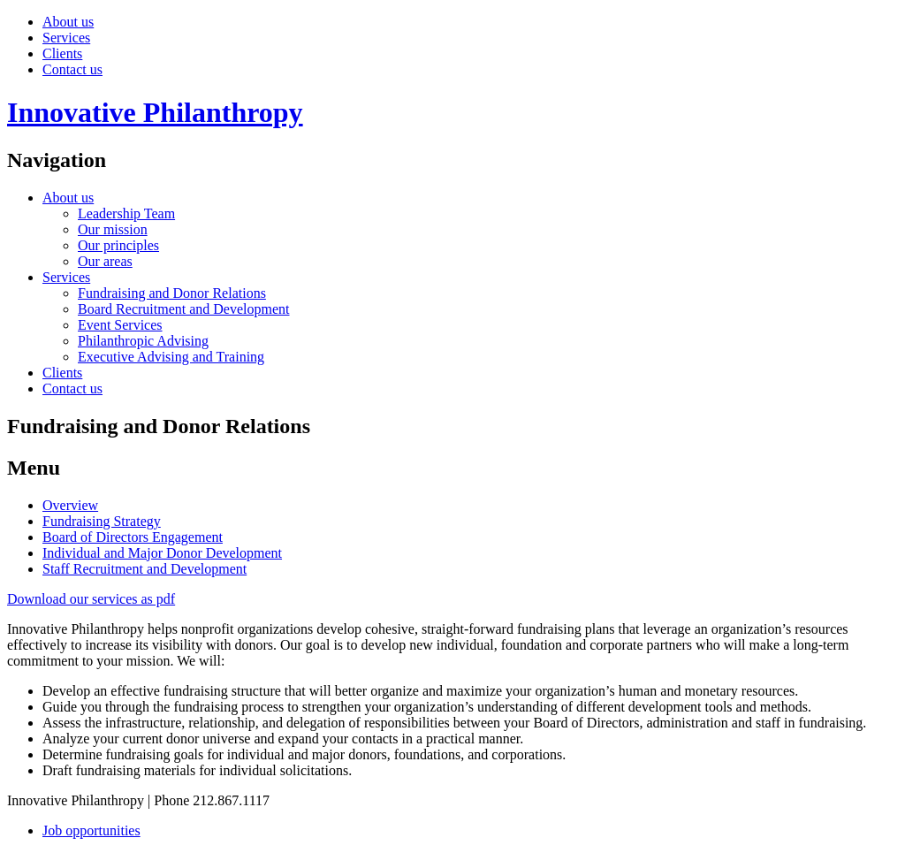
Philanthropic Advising (143, 340)
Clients (62, 53)
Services (66, 37)
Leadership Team (126, 213)
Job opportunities (91, 830)
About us (68, 21)
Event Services (120, 324)
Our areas (105, 261)
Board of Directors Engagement (132, 537)
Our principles (118, 245)
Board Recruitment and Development (183, 308)
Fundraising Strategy (101, 521)
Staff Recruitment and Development (144, 568)
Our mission (113, 229)
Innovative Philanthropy (155, 112)
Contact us (72, 69)
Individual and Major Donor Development (162, 552)
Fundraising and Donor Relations (172, 293)
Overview (70, 505)
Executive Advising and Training (171, 356)
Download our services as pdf (91, 598)
